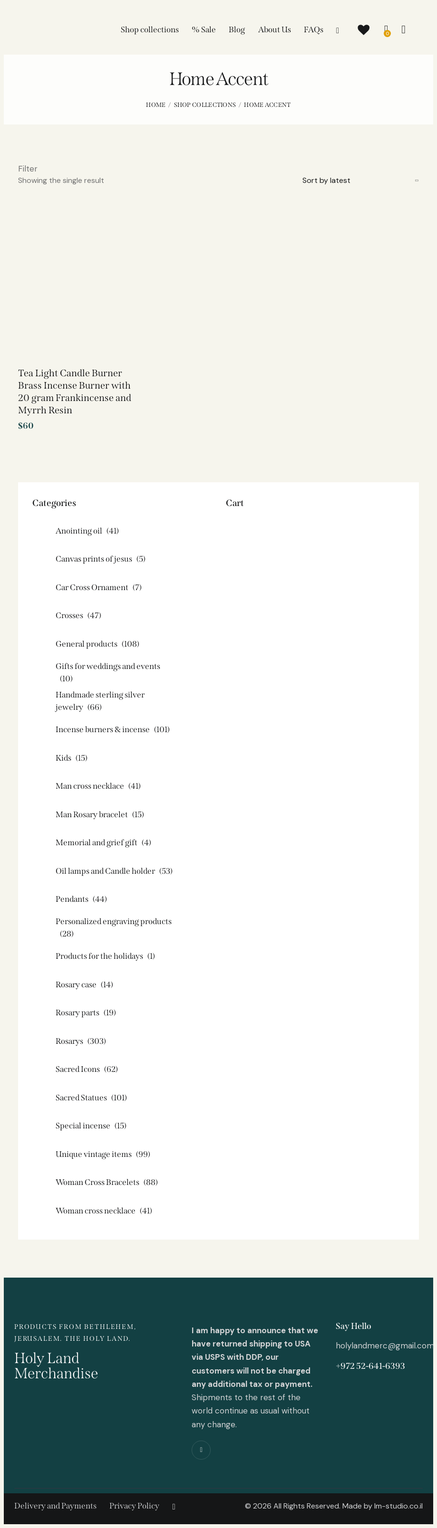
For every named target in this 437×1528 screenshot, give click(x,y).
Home (155, 104)
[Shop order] (360, 180)
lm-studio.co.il (398, 1506)
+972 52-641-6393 (370, 1366)
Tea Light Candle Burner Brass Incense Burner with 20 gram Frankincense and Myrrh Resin (74, 391)
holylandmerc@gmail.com (385, 1345)
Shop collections (205, 104)
